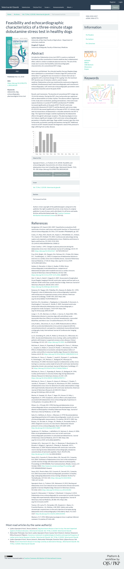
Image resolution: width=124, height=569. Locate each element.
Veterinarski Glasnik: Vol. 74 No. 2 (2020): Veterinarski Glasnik (50, 531)
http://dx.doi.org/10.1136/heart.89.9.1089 (45, 428)
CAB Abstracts (88, 65)
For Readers (90, 35)
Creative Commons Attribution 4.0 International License (42, 558)
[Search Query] (101, 7)
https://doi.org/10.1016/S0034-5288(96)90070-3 (48, 378)
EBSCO (86, 62)
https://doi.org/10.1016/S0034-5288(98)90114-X (61, 354)
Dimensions (88, 67)
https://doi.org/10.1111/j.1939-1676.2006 (45, 275)
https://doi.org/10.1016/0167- (45, 251)
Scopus (86, 69)
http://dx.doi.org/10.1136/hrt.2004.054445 (50, 514)
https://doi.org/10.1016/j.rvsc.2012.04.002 (56, 490)
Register (113, 2)
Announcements (58, 7)
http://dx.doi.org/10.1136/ (40, 454)
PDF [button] (17, 71)
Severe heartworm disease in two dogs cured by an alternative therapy (38, 541)
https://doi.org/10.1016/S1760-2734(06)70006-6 (51, 368)
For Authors (90, 39)
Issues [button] (47, 7)
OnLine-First (37, 7)
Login (120, 2)
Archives (17, 14)
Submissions (26, 7)
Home (9, 14)
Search (115, 7)
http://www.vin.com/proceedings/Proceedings (57, 466)
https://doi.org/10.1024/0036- (61, 478)
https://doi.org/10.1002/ (56, 342)
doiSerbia (87, 60)
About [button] (69, 7)
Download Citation (61, 174)
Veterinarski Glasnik (10, 7)
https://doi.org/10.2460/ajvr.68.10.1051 (45, 287)
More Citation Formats (43, 174)
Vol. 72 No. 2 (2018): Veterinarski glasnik (36, 14)
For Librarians (90, 43)
